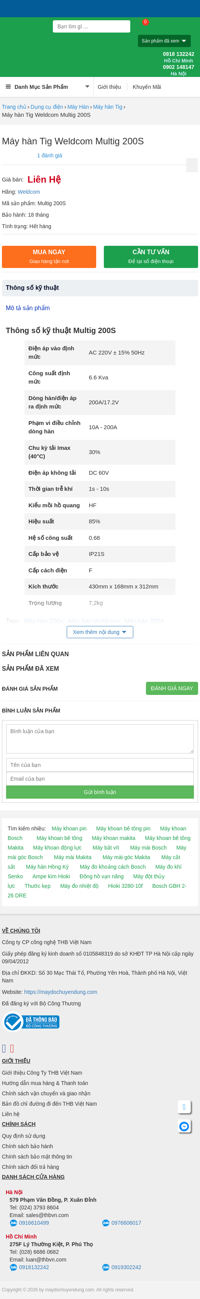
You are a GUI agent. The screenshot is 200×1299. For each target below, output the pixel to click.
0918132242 (29, 1267)
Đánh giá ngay (172, 688)
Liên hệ (11, 1114)
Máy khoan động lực (57, 848)
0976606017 (121, 1223)
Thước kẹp (38, 886)
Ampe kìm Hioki (51, 876)
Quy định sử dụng (23, 1136)
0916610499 (29, 1223)
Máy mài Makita (73, 857)
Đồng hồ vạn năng (102, 876)
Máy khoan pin (69, 828)
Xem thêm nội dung (96, 632)
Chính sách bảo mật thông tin (37, 1157)
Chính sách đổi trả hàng (30, 1167)
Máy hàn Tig (107, 107)
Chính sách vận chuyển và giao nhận (46, 1093)
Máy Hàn (78, 107)
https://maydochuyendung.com (60, 992)
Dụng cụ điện (47, 107)
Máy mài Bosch (148, 848)
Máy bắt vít (106, 848)
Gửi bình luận (100, 792)
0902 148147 (178, 70)
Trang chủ (14, 107)
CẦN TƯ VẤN (151, 256)
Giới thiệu (109, 87)
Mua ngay (49, 256)
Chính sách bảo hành (27, 1146)
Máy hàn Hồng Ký (47, 867)
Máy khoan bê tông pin (123, 828)
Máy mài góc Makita (126, 857)
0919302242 (121, 1267)
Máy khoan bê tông (59, 838)
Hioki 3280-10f (125, 886)
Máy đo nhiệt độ (79, 886)
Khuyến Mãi (147, 87)
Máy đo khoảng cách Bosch (113, 867)
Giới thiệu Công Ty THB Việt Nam (42, 1073)
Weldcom (29, 192)
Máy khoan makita (114, 838)
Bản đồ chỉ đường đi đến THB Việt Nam (49, 1104)
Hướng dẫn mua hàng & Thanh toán (45, 1083)
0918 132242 (178, 57)
